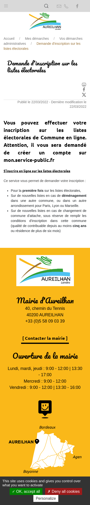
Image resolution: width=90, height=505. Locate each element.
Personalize (46, 498)
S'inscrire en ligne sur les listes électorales (37, 171)
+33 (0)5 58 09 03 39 (45, 321)
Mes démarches (37, 38)
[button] (6, 4)
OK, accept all (26, 491)
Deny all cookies (64, 491)
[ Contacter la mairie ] (45, 338)
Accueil (9, 38)
